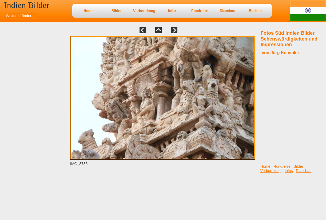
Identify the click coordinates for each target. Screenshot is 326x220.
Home (265, 166)
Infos (289, 171)
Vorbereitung (270, 171)
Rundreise (282, 166)
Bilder (298, 166)
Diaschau (303, 171)
